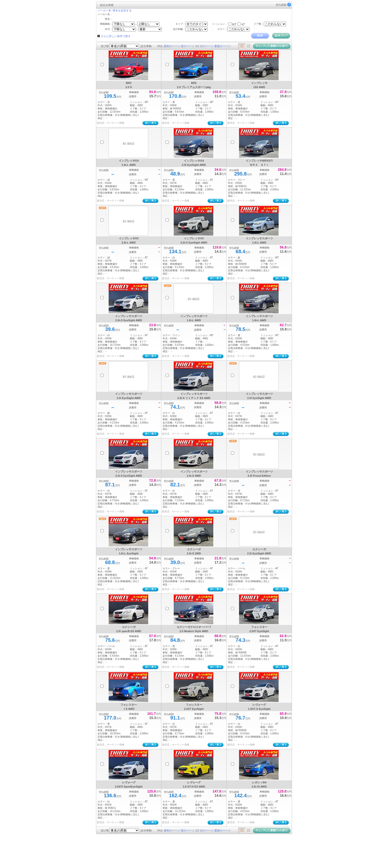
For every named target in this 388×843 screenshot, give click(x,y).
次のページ (207, 46)
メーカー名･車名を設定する (114, 10)
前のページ (187, 46)
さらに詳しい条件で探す (116, 36)
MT (234, 24)
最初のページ (172, 46)
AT (243, 24)
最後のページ (222, 46)
